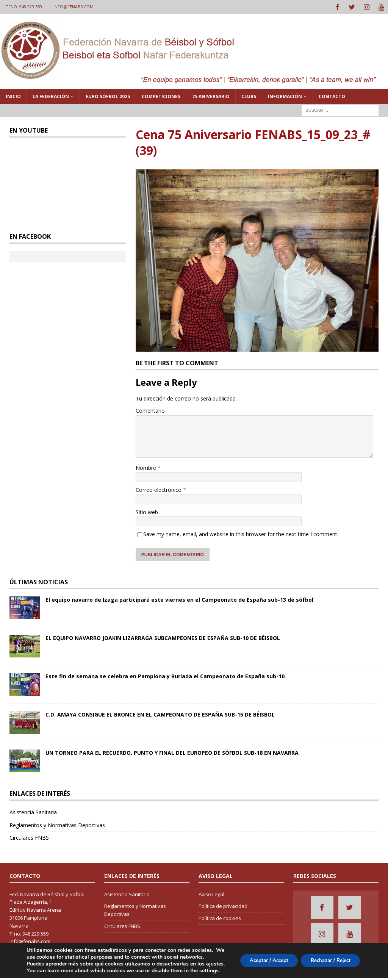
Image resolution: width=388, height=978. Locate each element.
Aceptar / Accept (260, 957)
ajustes (35, 964)
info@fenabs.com (73, 6)
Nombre (147, 467)
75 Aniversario (211, 95)
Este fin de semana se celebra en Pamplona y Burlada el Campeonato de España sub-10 (165, 675)
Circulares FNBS (29, 836)
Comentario (150, 409)
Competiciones (161, 95)
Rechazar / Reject (327, 957)
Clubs (248, 95)
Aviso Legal (211, 893)
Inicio (13, 95)
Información (285, 95)
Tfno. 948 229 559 (24, 6)
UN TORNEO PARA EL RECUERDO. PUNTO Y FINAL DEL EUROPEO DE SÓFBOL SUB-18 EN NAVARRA (172, 752)
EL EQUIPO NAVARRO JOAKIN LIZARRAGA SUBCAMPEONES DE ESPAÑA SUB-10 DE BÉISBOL (162, 637)
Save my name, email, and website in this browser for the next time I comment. (240, 533)
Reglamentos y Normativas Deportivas (57, 824)
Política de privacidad (223, 905)
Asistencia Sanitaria (33, 811)
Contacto (332, 95)
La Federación (51, 95)
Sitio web (147, 511)
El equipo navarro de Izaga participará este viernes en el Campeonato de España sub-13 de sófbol (179, 598)
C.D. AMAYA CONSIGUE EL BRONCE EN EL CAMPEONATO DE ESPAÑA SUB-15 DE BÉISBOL (160, 713)
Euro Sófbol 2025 (108, 95)
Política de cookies (220, 917)
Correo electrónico (159, 489)
